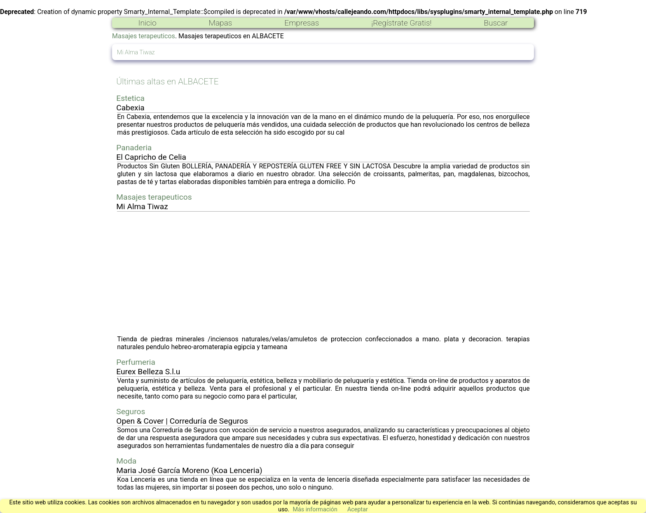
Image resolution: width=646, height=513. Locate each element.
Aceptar (357, 509)
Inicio (147, 23)
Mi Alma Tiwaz (136, 52)
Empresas (301, 23)
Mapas (220, 23)
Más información (315, 509)
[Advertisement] (323, 273)
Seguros (130, 411)
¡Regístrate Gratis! (401, 23)
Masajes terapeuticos (143, 36)
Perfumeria (135, 362)
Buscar (496, 23)
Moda (126, 461)
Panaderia (134, 147)
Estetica (130, 98)
